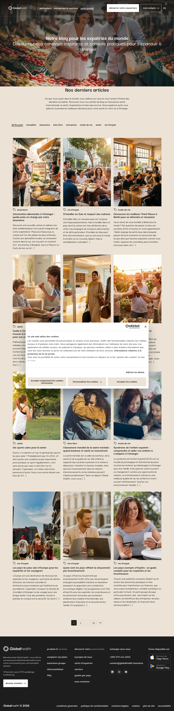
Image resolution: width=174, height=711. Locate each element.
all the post (17, 124)
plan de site (149, 705)
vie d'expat (110, 124)
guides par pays (82, 675)
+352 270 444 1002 (120, 657)
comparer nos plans (57, 656)
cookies (136, 705)
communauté (87, 8)
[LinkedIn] (112, 672)
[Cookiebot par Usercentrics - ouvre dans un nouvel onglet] (128, 327)
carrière (78, 669)
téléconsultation (55, 669)
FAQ (49, 675)
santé (98, 124)
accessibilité (164, 705)
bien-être (58, 124)
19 (93, 623)
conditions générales (67, 705)
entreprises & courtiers (66, 8)
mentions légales (120, 705)
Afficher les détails (135, 372)
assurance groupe (56, 663)
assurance (45, 124)
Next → (100, 623)
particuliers (45, 8)
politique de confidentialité (94, 705)
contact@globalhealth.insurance (126, 663)
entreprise (71, 124)
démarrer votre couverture (123, 8)
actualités (31, 124)
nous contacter (82, 681)
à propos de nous (83, 656)
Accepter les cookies (127, 382)
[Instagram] (119, 672)
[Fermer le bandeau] (146, 327)
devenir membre (13, 683)
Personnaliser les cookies (87, 382)
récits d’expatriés (83, 663)
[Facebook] (126, 672)
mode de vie (86, 124)
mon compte (149, 8)
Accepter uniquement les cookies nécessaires (47, 381)
